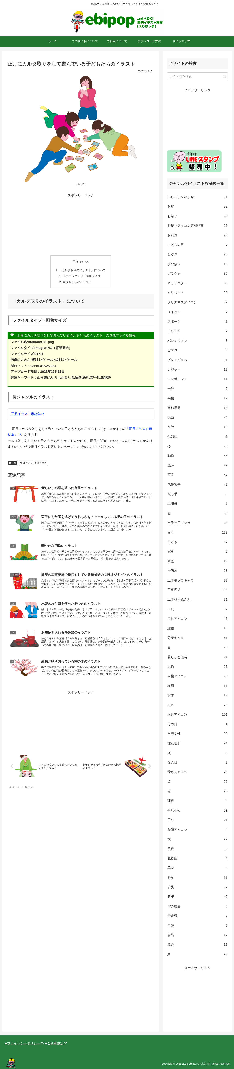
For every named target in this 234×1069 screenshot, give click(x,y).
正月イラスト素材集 (27, 414)
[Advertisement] (81, 224)
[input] (197, 76)
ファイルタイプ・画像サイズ (82, 276)
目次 (75, 262)
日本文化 (26, 462)
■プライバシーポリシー (24, 1043)
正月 (12, 462)
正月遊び (40, 462)
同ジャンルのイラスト (77, 282)
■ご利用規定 (56, 1043)
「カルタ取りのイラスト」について (82, 270)
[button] (224, 76)
